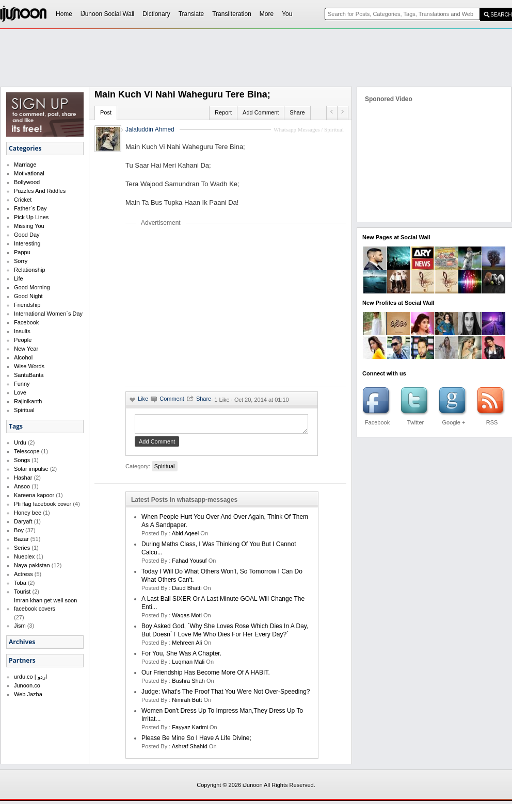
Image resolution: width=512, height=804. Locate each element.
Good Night (28, 296)
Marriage (25, 164)
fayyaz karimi (190, 730)
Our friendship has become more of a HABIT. (205, 675)
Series (22, 548)
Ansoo (22, 486)
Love (20, 392)
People (22, 340)
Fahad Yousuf (189, 564)
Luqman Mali (188, 665)
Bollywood (27, 182)
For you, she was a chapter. (181, 656)
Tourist (22, 591)
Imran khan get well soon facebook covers (45, 604)
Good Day (27, 235)
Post (105, 112)
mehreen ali (187, 646)
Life (18, 278)
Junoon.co (27, 685)
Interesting (27, 243)
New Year (26, 349)
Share (297, 112)
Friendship (27, 305)
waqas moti (187, 618)
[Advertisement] (212, 306)
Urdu (20, 442)
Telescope (27, 451)
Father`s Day (30, 208)
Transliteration (231, 14)
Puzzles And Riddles (40, 191)
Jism (20, 625)
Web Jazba (28, 694)
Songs (22, 460)
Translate (191, 14)
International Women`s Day (48, 313)
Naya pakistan (32, 565)
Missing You (29, 226)
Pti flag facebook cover (42, 504)
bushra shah (188, 684)
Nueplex (24, 556)
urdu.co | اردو (30, 677)
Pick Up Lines (31, 217)
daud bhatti (186, 591)
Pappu (22, 252)
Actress (23, 574)
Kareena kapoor (34, 495)
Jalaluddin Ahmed (149, 129)
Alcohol (23, 357)
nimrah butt (187, 703)
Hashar (23, 477)
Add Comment (261, 112)
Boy (19, 530)
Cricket (22, 199)
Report (223, 112)
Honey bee (27, 513)
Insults (22, 331)
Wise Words (29, 366)
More (267, 14)
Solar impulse (31, 469)
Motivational (29, 173)
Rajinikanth (28, 401)
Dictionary (156, 14)
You (287, 14)
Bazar (21, 539)
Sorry (20, 261)
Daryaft (23, 521)
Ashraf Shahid (189, 749)
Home (64, 14)
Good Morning (32, 287)
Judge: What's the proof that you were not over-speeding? (225, 694)
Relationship (29, 270)
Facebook (26, 322)
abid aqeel (185, 536)
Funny (22, 384)
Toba (20, 583)
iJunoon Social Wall (107, 14)
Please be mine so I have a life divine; (196, 741)
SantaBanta (29, 375)
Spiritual (24, 410)
